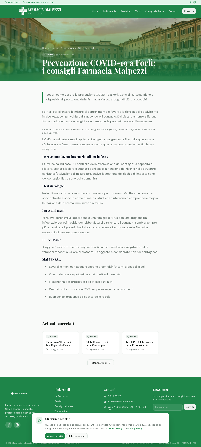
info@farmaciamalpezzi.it (119, 401)
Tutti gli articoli (100, 362)
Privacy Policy (134, 434)
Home (95, 11)
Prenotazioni (61, 411)
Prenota (189, 11)
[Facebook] (190, 2)
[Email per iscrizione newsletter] (168, 407)
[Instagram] (194, 2)
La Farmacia (109, 11)
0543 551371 (112, 396)
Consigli (56, 47)
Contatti (173, 11)
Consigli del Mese (154, 11)
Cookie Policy (115, 434)
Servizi (126, 11)
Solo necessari (76, 442)
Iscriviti (190, 406)
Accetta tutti (55, 442)
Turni (138, 11)
